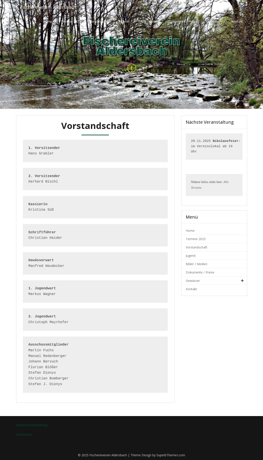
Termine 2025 (71, 21)
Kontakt (237, 21)
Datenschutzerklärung (31, 425)
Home (47, 21)
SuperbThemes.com (170, 455)
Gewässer (213, 21)
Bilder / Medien (149, 21)
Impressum (24, 434)
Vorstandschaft (100, 21)
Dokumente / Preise (183, 21)
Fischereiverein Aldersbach (48, 7)
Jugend (124, 21)
